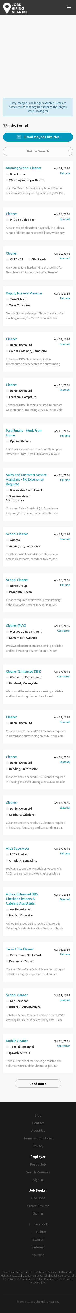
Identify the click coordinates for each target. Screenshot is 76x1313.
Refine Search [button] (38, 151)
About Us (38, 1130)
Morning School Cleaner (23, 168)
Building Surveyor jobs (63, 1275)
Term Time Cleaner (20, 949)
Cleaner (11, 214)
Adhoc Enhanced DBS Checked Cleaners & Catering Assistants (22, 898)
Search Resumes (38, 1172)
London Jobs (64, 1279)
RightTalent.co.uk (11, 1275)
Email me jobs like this (41, 137)
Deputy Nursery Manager (24, 293)
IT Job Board (38, 1272)
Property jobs (38, 1282)
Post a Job (38, 1164)
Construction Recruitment (19, 1279)
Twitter (41, 1232)
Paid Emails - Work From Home (24, 433)
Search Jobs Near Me (60, 1272)
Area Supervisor (17, 848)
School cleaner (17, 995)
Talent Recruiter (45, 1279)
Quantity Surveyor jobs (35, 1275)
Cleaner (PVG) (16, 625)
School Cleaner (17, 534)
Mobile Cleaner (17, 1041)
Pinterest (38, 1247)
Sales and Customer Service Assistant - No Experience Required (26, 479)
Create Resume (38, 1206)
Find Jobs (38, 1198)
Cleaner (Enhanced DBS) (23, 671)
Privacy (38, 1146)
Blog (38, 1115)
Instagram (38, 1239)
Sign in (38, 1180)
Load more (38, 1084)
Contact (38, 1123)
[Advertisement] (38, 53)
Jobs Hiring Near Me (46, 1301)
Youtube (38, 1255)
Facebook (41, 1224)
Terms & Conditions (38, 1138)
